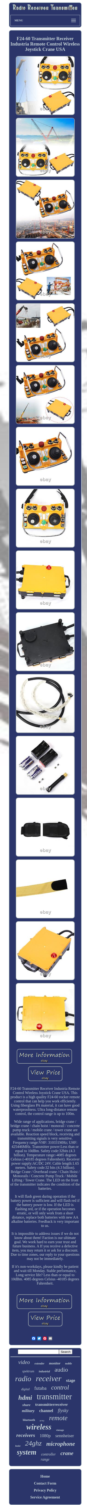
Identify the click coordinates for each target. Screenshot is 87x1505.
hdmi (25, 1397)
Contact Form (45, 1483)
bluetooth (29, 1420)
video (24, 1362)
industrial (44, 1371)
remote (58, 1418)
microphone (60, 1444)
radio (23, 1378)
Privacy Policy (45, 1490)
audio (61, 1369)
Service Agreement (45, 1497)
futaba (40, 1388)
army (42, 1420)
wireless (38, 1427)
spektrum (28, 1371)
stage (70, 1380)
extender (40, 1363)
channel (46, 1410)
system (26, 1452)
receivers (25, 1435)
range (45, 1459)
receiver (48, 1378)
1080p (45, 1435)
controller (48, 1454)
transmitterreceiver (51, 1404)
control (60, 1387)
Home (45, 1476)
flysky (63, 1410)
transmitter (54, 1396)
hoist (17, 1445)
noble (68, 1363)
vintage (60, 1430)
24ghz (33, 1443)
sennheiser (64, 1435)
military (28, 1411)
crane (66, 1453)
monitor (54, 1363)
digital (25, 1389)
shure (26, 1405)
